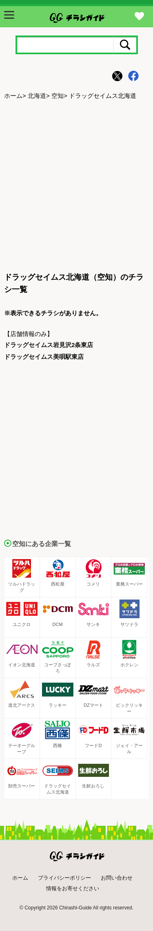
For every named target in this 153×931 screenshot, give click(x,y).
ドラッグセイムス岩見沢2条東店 (48, 344)
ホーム (13, 95)
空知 (57, 95)
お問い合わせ (117, 878)
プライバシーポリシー (64, 878)
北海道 (37, 95)
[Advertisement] (76, 186)
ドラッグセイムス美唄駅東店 (44, 356)
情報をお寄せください (72, 888)
